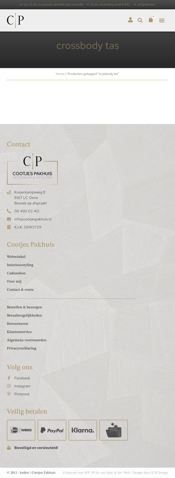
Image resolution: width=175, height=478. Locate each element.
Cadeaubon (16, 273)
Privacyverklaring (21, 348)
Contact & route (20, 290)
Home (60, 74)
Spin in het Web (118, 473)
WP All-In (92, 473)
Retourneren (17, 324)
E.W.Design (159, 473)
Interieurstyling (20, 265)
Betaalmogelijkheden (24, 315)
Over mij (14, 281)
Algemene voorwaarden (26, 340)
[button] (140, 20)
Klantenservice (19, 332)
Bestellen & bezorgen (24, 307)
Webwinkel (16, 257)
